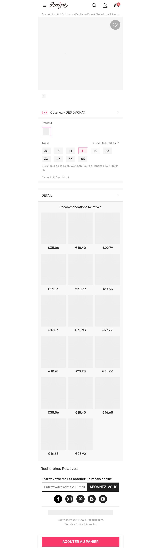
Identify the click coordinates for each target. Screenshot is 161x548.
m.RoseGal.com (61, 5)
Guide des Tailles (104, 143)
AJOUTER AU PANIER (80, 541)
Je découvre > (84, 113)
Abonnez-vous (103, 487)
